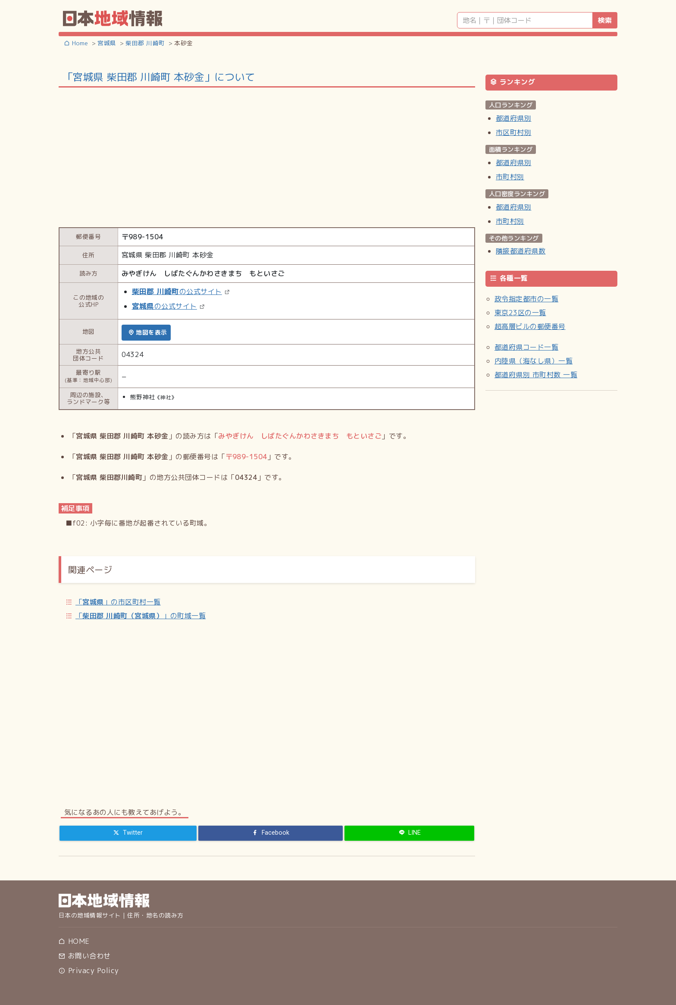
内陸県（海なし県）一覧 (533, 361)
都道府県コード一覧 (526, 347)
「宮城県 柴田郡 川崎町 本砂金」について (159, 77)
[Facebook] (270, 833)
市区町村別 (513, 132)
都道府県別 (513, 118)
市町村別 (510, 177)
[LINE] (409, 833)
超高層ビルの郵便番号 (530, 326)
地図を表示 (147, 332)
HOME (74, 941)
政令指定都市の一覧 (526, 299)
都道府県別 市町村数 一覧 (535, 374)
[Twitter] (128, 833)
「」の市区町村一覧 (118, 602)
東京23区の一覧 (520, 312)
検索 (605, 20)
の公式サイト (177, 291)
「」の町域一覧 (140, 615)
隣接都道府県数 (520, 251)
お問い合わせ (84, 956)
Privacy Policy (88, 970)
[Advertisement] (267, 156)
